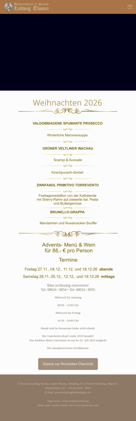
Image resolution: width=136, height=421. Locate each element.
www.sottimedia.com (86, 405)
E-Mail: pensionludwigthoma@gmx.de (68, 392)
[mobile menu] (130, 7)
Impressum (53, 401)
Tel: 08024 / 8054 (54, 290)
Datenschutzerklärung (76, 401)
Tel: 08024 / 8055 (82, 290)
